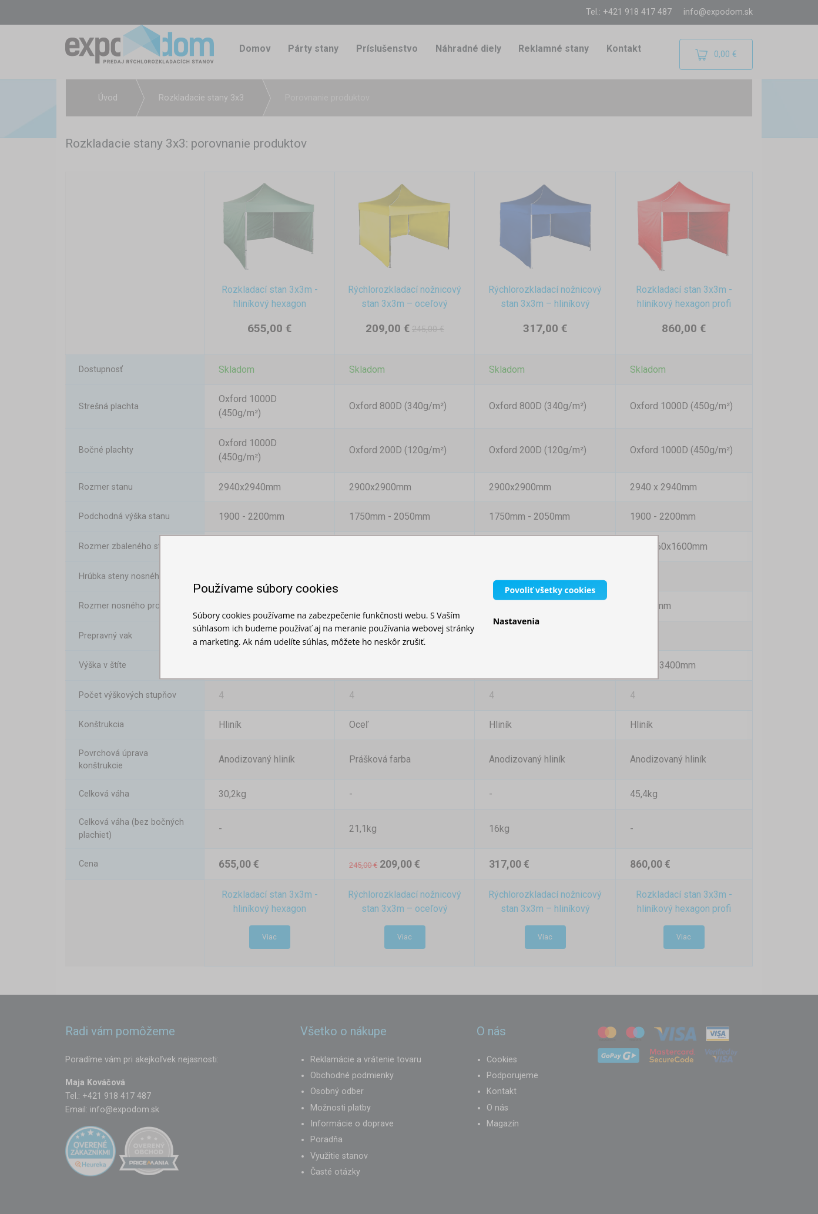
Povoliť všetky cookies (550, 589)
